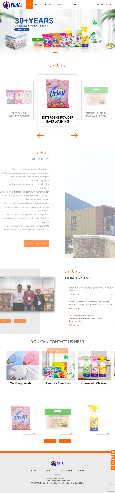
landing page (66, 470)
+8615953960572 (61, 478)
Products (40, 4)
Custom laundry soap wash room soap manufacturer (96, 115)
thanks (81, 470)
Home (29, 4)
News (51, 4)
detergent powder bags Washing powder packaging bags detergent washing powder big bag (57, 119)
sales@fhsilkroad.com (61, 481)
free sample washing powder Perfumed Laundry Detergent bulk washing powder (19, 115)
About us (62, 4)
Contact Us (75, 4)
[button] (55, 52)
